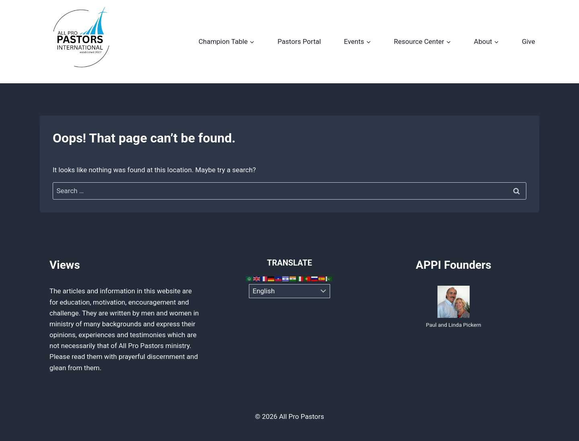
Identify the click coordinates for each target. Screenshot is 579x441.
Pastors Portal (299, 41)
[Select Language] (290, 291)
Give (528, 41)
